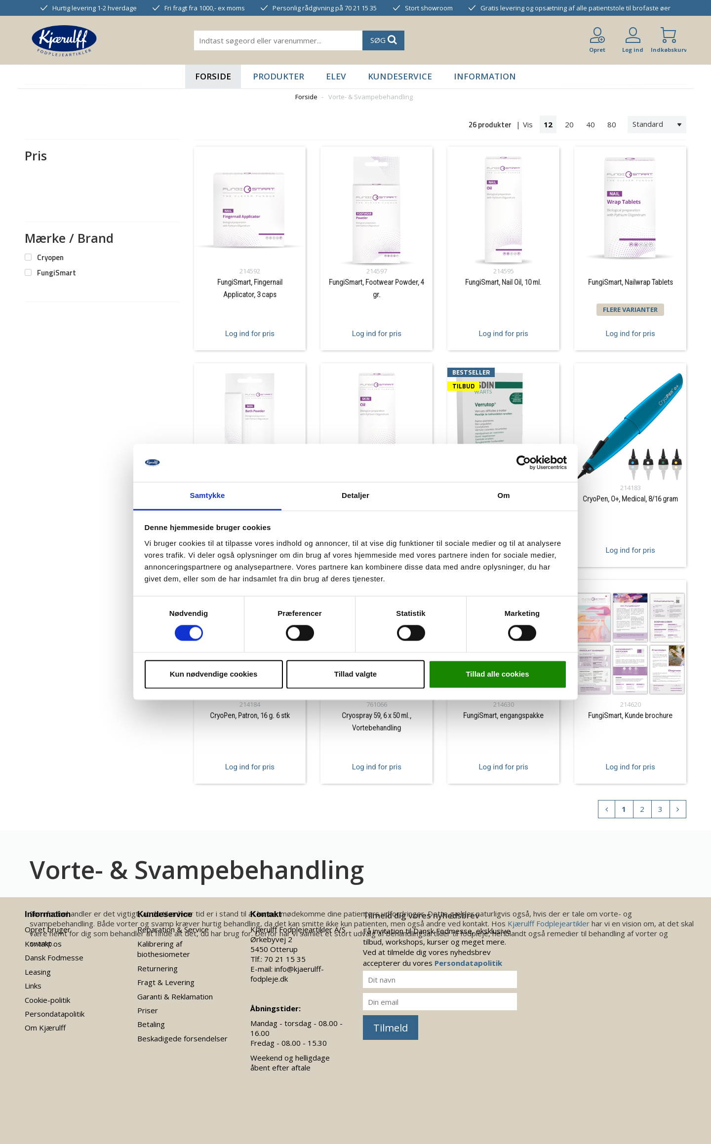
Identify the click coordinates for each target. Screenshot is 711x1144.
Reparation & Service (173, 929)
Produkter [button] (278, 76)
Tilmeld (390, 1027)
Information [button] (485, 76)
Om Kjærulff (45, 1027)
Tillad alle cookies (497, 674)
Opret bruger (48, 929)
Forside (213, 76)
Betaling (151, 1024)
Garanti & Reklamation (175, 996)
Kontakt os (43, 944)
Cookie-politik (47, 1000)
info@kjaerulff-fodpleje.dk (287, 974)
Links (33, 986)
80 (611, 124)
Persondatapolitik (54, 1014)
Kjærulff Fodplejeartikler (549, 923)
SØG (383, 40)
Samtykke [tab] (207, 495)
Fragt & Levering (166, 982)
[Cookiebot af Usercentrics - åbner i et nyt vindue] (523, 463)
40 (590, 124)
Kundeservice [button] (400, 76)
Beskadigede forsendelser (182, 1038)
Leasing (38, 972)
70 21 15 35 (285, 959)
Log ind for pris (250, 333)
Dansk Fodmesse (54, 957)
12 (548, 124)
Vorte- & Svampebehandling (370, 96)
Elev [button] (336, 76)
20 (569, 124)
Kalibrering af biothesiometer (163, 949)
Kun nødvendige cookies (214, 674)
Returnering (157, 968)
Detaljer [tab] (355, 495)
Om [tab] (503, 495)
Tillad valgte (355, 674)
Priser (147, 1010)
